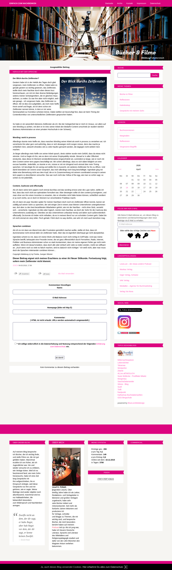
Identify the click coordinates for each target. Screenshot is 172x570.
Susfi (120, 387)
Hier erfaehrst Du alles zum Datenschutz (103, 567)
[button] (13, 33)
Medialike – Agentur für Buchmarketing (136, 286)
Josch (15, 265)
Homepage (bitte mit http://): (59, 307)
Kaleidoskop (125, 105)
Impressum (141, 3)
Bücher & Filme (126, 94)
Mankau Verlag (126, 269)
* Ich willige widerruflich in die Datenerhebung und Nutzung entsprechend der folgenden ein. (60, 345)
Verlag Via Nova (126, 291)
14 (127, 188)
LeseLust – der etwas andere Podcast (135, 264)
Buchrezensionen (127, 130)
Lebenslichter (123, 363)
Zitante (120, 371)
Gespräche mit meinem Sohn (132, 111)
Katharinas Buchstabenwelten (130, 395)
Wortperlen (122, 368)
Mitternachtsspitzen (126, 360)
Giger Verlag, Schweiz (129, 275)
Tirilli (119, 389)
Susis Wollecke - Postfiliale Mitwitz (132, 376)
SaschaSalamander (126, 381)
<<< (119, 169)
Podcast (55, 527)
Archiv (119, 3)
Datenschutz (155, 3)
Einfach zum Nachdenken (22, 3)
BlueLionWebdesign (136, 403)
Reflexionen (125, 100)
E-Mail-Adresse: (60, 298)
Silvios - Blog (123, 384)
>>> (157, 169)
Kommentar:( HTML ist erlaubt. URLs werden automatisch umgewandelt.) (59, 318)
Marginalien (124, 136)
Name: (60, 288)
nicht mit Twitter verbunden (39, 273)
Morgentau (122, 379)
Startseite (109, 3)
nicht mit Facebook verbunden (15, 273)
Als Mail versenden (66, 274)
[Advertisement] (145, 488)
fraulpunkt (122, 392)
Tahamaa (121, 365)
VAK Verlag (124, 280)
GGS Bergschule (125, 398)
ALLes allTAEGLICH (126, 373)
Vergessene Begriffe (128, 147)
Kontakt (129, 3)
